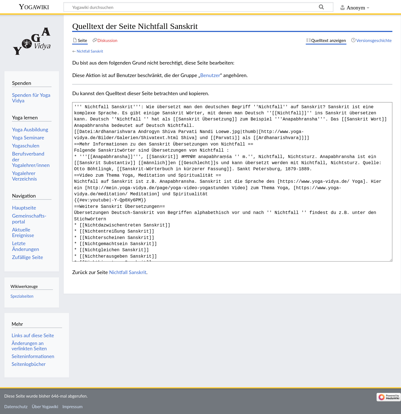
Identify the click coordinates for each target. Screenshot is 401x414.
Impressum (72, 406)
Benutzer (210, 75)
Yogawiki (34, 6)
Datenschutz (16, 406)
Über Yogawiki (45, 406)
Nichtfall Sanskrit (90, 51)
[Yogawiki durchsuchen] (198, 7)
